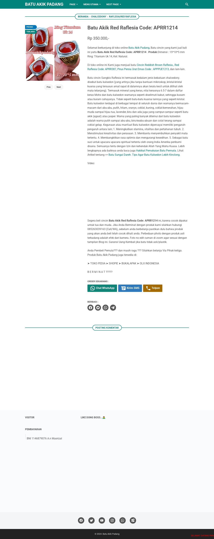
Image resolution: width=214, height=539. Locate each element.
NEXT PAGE (112, 4)
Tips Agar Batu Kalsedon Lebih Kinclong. (156, 154)
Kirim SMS (130, 288)
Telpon (153, 288)
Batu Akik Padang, (139, 47)
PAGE (72, 4)
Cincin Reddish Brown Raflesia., (155, 65)
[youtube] (102, 520)
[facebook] (90, 308)
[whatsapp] (105, 308)
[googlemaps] (133, 520)
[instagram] (112, 520)
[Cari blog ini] (187, 4)
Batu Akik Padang (44, 4)
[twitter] (98, 308)
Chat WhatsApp (102, 288)
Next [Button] (59, 87)
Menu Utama (90, 4)
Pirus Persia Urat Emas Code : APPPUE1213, (143, 69)
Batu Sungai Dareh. (120, 154)
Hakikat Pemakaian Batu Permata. (156, 150)
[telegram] (113, 308)
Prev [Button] (49, 87)
